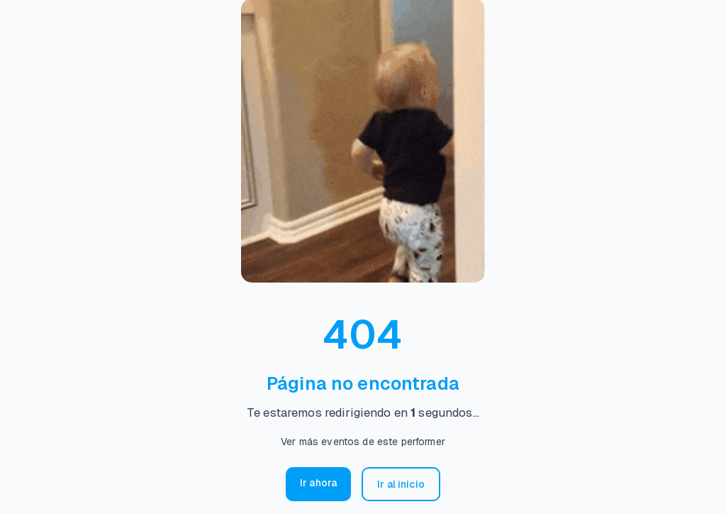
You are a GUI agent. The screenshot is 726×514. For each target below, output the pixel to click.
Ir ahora (318, 482)
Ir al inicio (401, 484)
